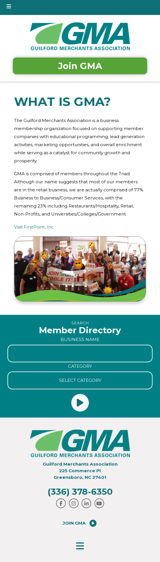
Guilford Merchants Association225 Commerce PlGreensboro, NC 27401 (80, 470)
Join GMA (80, 65)
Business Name (80, 339)
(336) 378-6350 (80, 491)
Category (80, 366)
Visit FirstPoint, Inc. (34, 227)
